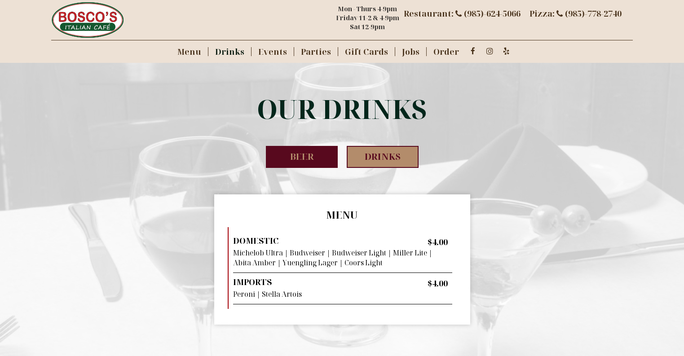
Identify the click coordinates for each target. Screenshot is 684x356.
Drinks (229, 51)
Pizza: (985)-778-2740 (576, 13)
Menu (189, 51)
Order (446, 51)
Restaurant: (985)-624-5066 (462, 13)
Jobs (410, 51)
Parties (316, 51)
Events (272, 51)
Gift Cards (366, 51)
